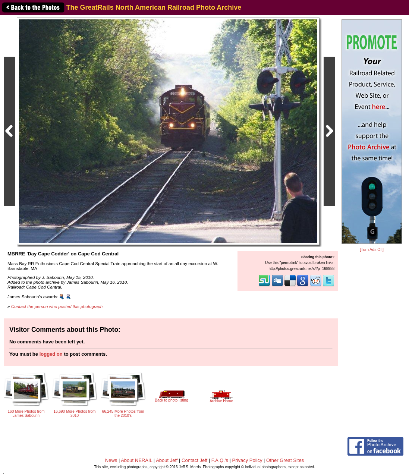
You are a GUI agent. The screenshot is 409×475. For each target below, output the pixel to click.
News (111, 460)
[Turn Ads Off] (372, 250)
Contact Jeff (194, 460)
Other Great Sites (285, 460)
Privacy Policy (247, 460)
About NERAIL (136, 460)
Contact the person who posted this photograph (57, 306)
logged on (51, 354)
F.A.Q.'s (219, 460)
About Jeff (166, 460)
